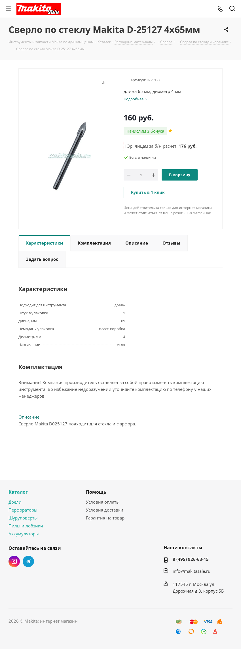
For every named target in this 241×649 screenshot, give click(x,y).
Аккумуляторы (24, 533)
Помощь (96, 492)
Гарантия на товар (105, 518)
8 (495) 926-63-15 (191, 559)
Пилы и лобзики (26, 526)
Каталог (18, 492)
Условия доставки (104, 510)
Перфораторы (23, 510)
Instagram (14, 561)
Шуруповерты (23, 518)
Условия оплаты (103, 502)
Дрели (15, 502)
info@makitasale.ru (191, 571)
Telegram (28, 561)
